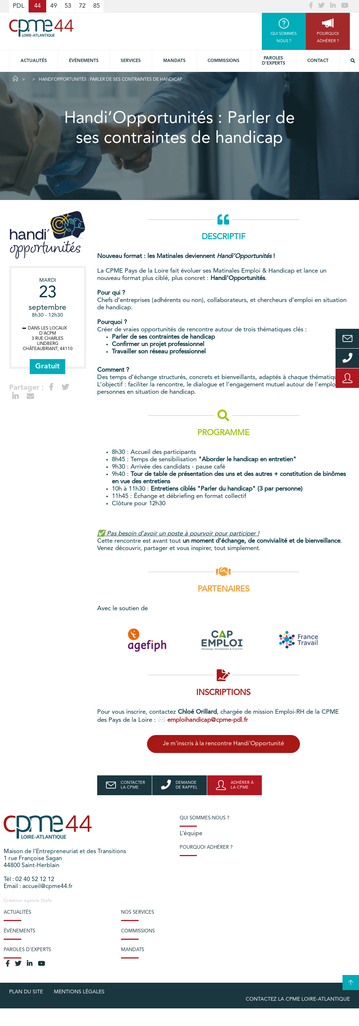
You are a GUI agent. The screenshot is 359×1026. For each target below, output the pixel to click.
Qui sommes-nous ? (204, 818)
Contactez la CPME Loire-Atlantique (298, 999)
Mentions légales (79, 991)
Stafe (46, 900)
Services (131, 61)
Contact (318, 61)
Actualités (34, 61)
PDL (19, 6)
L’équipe (191, 834)
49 (53, 6)
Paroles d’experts (273, 61)
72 (82, 6)
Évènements (84, 61)
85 (96, 6)
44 (37, 6)
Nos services (137, 912)
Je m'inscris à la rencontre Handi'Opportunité (223, 744)
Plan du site (26, 991)
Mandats (174, 61)
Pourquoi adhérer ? (206, 847)
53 (68, 6)
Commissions (223, 61)
